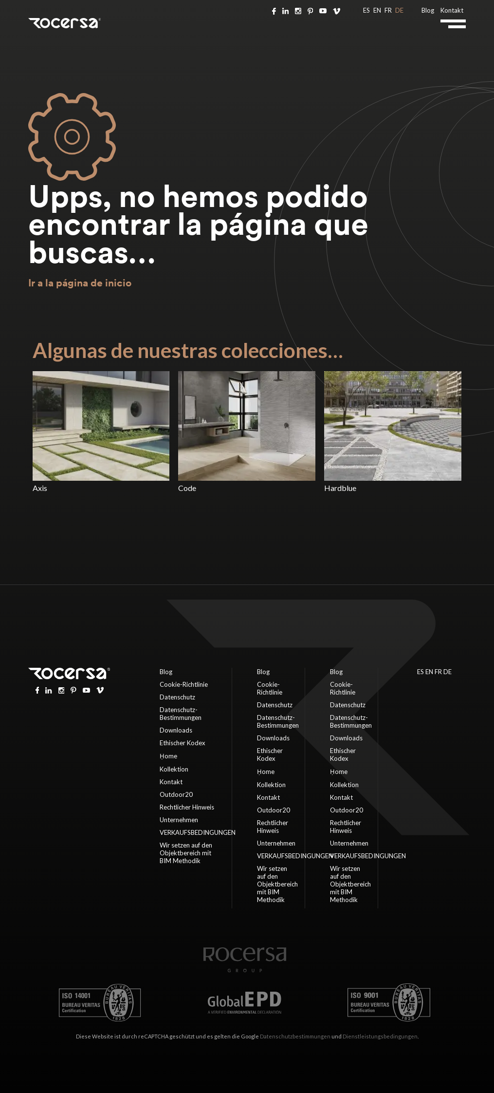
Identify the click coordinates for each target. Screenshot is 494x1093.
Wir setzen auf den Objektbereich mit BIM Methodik (186, 853)
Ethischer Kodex (182, 743)
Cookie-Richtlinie (184, 684)
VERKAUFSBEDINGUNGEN (198, 832)
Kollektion (174, 769)
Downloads (176, 730)
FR (388, 10)
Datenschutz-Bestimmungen (180, 713)
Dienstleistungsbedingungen (380, 1036)
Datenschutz (177, 697)
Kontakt (451, 10)
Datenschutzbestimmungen (295, 1036)
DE (399, 10)
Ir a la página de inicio (79, 282)
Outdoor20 (176, 794)
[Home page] (244, 970)
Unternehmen (179, 820)
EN (377, 10)
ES (366, 10)
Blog (427, 10)
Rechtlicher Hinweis (187, 807)
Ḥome (168, 756)
